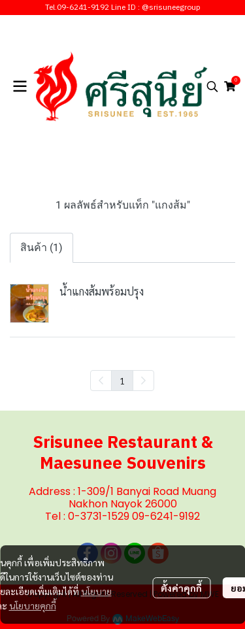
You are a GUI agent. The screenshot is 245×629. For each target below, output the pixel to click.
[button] (212, 86)
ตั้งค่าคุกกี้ (181, 588)
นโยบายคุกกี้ (32, 605)
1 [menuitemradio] (122, 380)
